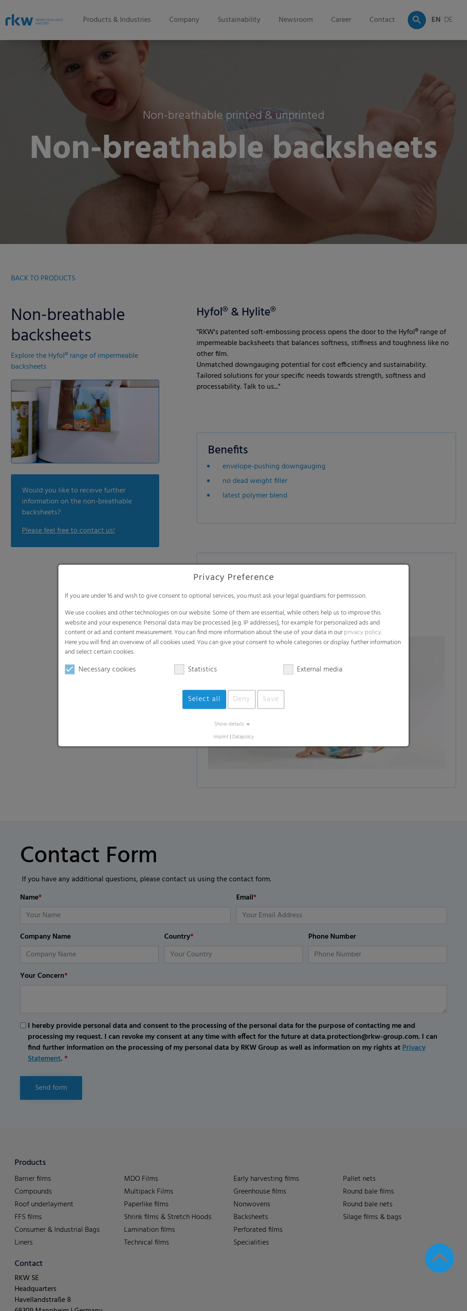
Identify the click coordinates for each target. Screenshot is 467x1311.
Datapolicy (243, 737)
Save (271, 699)
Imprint (220, 737)
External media (312, 669)
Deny (241, 699)
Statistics (195, 669)
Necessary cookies (100, 669)
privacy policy (362, 633)
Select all (204, 699)
